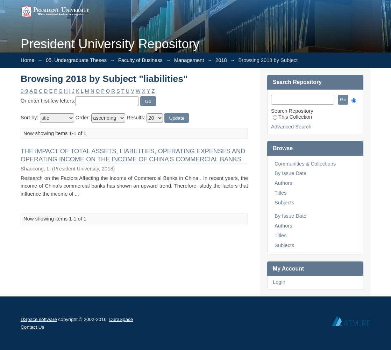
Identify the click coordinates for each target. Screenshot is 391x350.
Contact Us (32, 327)
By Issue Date (290, 173)
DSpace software (39, 319)
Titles (280, 193)
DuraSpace (121, 319)
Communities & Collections (305, 164)
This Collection (292, 117)
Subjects (284, 202)
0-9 (24, 91)
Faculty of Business (140, 60)
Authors (283, 183)
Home (27, 60)
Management (189, 60)
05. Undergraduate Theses (76, 60)
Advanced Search (291, 127)
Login (279, 282)
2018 (221, 60)
